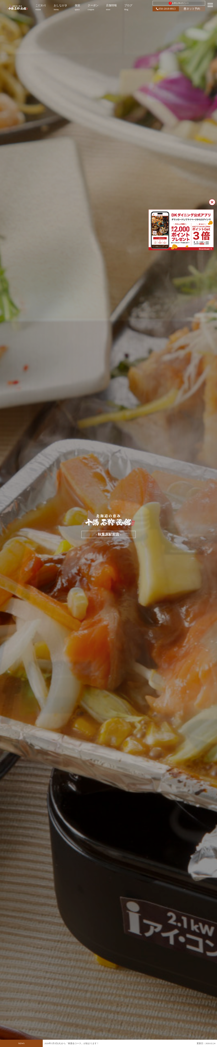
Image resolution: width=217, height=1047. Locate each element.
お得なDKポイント (179, 3)
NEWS (21, 1043)
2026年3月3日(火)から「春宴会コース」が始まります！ (71, 1045)
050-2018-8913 (166, 8)
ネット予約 (192, 8)
